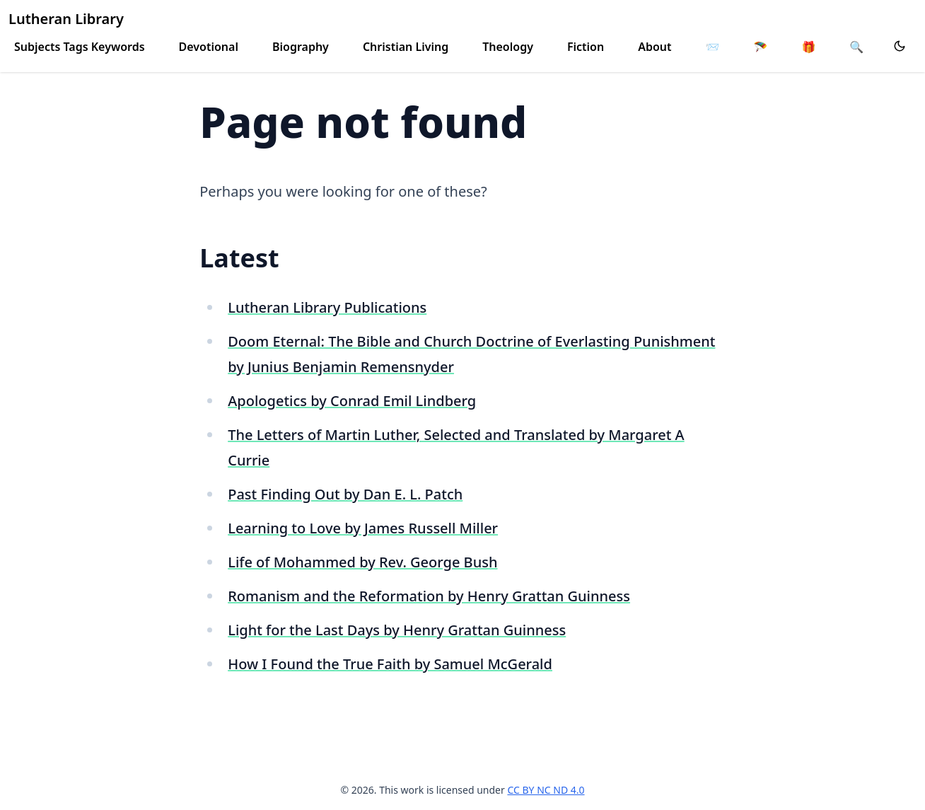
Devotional (208, 46)
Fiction (585, 46)
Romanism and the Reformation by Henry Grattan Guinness (429, 596)
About (654, 46)
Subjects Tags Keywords (79, 46)
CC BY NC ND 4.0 (545, 790)
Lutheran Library (66, 18)
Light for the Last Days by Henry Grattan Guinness (397, 630)
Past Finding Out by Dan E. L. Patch (345, 494)
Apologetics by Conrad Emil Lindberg (352, 400)
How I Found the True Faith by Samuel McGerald (390, 663)
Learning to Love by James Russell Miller (363, 528)
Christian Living (405, 46)
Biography (300, 46)
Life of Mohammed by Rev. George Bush (362, 562)
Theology (507, 46)
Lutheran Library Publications (327, 307)
